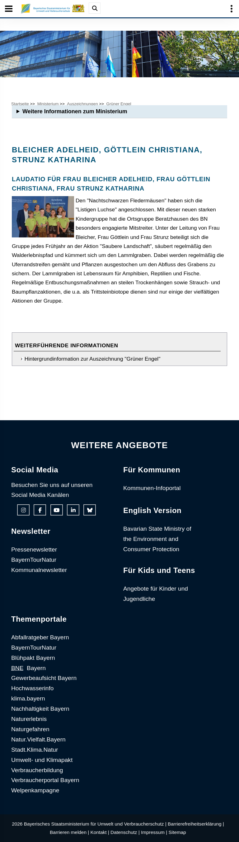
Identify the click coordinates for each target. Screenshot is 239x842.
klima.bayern (28, 698)
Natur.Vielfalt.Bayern (38, 739)
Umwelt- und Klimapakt (42, 760)
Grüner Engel (118, 103)
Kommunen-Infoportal (152, 488)
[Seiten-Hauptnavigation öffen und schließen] (8, 8)
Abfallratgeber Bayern (40, 637)
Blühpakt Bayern (33, 658)
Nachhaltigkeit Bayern (40, 708)
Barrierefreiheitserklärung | (196, 823)
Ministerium (48, 103)
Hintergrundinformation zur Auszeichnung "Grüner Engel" (92, 359)
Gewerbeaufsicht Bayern (44, 678)
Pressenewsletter (34, 549)
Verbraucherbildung (37, 770)
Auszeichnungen (82, 103)
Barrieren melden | (69, 832)
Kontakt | (99, 832)
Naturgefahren (30, 729)
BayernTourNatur (33, 559)
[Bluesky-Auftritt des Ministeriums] (89, 510)
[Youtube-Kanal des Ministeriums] (56, 510)
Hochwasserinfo (32, 688)
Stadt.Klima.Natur (34, 749)
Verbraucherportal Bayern (45, 780)
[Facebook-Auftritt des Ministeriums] (40, 510)
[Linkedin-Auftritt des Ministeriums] (73, 510)
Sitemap (177, 832)
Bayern (28, 668)
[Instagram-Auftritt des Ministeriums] (23, 510)
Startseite (20, 103)
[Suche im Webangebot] (95, 8)
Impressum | (154, 832)
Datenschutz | (125, 832)
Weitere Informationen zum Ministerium (74, 111)
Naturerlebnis (29, 719)
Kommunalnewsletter (39, 570)
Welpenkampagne (35, 790)
